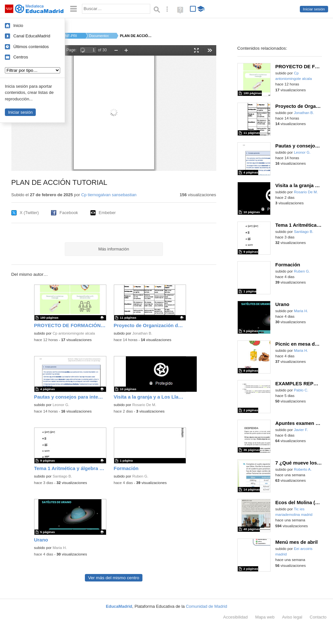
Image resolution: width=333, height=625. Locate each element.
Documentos (99, 36)
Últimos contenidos (31, 46)
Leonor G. (61, 405)
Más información (113, 249)
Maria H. (60, 548)
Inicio (18, 25)
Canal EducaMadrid (31, 35)
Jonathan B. (142, 333)
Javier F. (301, 430)
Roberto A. (303, 469)
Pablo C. (301, 390)
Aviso (292, 617)
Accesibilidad (235, 617)
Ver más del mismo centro (113, 577)
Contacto (318, 617)
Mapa (265, 617)
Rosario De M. (144, 405)
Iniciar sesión (314, 9)
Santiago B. (62, 476)
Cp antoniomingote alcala (74, 333)
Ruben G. (140, 476)
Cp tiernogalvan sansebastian (109, 194)
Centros (20, 57)
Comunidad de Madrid (206, 606)
